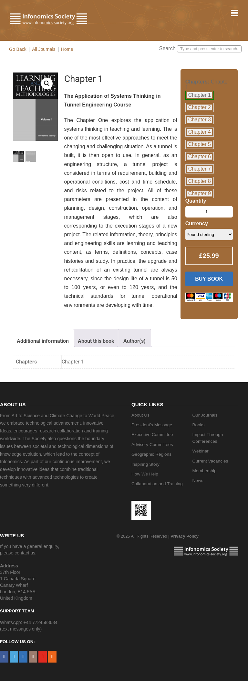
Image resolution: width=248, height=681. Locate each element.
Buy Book (209, 279)
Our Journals (205, 415)
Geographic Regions (151, 454)
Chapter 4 (199, 132)
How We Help (144, 474)
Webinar (200, 451)
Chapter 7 (199, 169)
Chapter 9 (199, 193)
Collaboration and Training (157, 483)
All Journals (43, 49)
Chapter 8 (199, 181)
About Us (140, 415)
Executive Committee (152, 434)
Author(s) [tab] (134, 341)
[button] (47, 83)
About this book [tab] (96, 341)
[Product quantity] (209, 212)
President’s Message (151, 424)
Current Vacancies (210, 461)
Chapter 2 (199, 107)
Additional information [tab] (43, 341)
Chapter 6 (199, 156)
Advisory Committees (152, 444)
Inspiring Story (145, 464)
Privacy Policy (184, 536)
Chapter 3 (199, 119)
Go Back (17, 49)
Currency (196, 223)
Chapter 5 (199, 144)
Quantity (195, 201)
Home (67, 49)
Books (198, 424)
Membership (204, 470)
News (197, 480)
